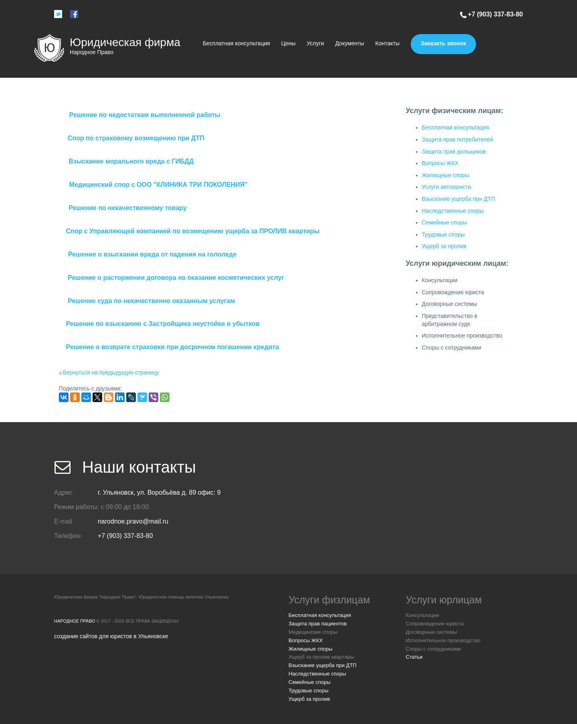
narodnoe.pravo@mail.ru (133, 521)
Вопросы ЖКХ (440, 163)
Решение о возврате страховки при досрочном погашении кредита (172, 347)
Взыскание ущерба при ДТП (458, 199)
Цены (288, 43)
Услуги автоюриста (446, 187)
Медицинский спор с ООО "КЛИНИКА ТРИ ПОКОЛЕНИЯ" (158, 184)
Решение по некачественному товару (128, 207)
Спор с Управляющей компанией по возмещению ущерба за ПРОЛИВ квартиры (192, 231)
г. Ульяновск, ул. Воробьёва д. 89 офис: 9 (159, 492)
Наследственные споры (453, 211)
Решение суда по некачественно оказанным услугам (151, 300)
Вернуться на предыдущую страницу (111, 372)
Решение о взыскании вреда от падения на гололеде (152, 254)
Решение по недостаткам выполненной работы (144, 114)
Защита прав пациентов (317, 624)
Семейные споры (444, 222)
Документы (349, 43)
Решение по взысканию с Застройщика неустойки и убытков (162, 323)
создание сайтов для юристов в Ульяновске (111, 636)
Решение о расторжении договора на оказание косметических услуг (176, 277)
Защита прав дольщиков (454, 151)
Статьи (414, 657)
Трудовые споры (443, 234)
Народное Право (74, 621)
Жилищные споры (445, 175)
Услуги (315, 43)
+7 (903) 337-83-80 (495, 14)
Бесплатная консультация (236, 43)
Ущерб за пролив (444, 246)
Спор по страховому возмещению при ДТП (136, 138)
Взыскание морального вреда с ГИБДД (131, 161)
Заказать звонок (443, 43)
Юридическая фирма (125, 42)
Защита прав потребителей (457, 139)
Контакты (387, 43)
